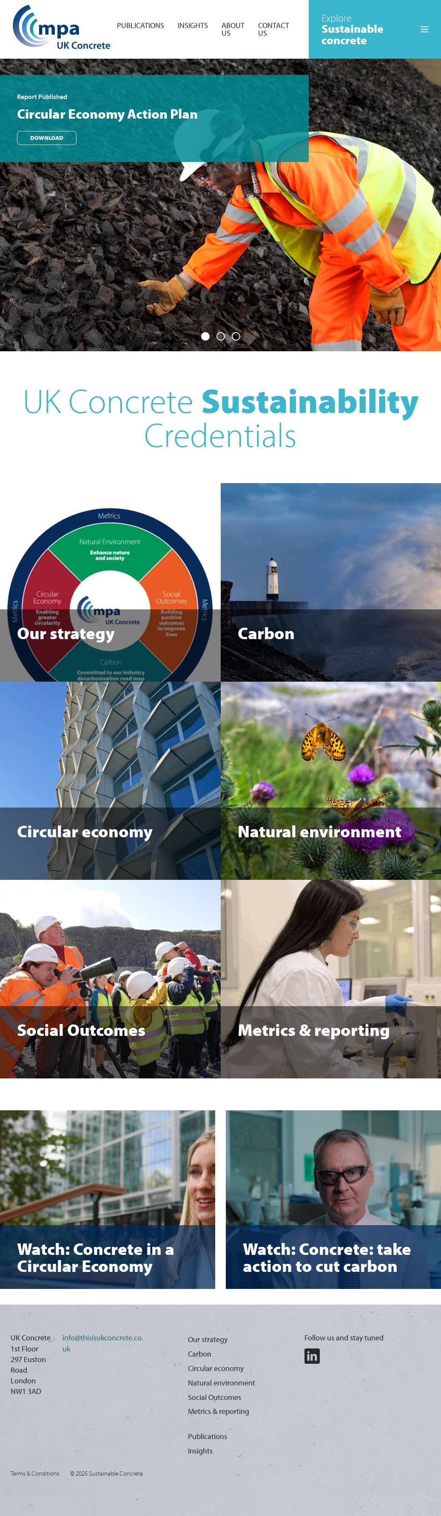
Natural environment (221, 1383)
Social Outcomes (214, 1397)
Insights (193, 25)
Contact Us (273, 29)
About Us (233, 29)
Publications (140, 25)
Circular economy (216, 1368)
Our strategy (208, 1339)
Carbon (199, 1354)
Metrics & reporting (218, 1411)
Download (46, 144)
